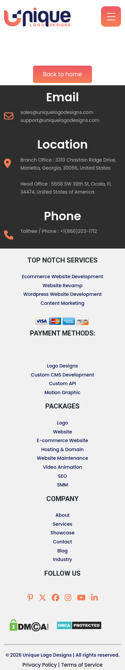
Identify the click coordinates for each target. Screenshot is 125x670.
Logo (62, 422)
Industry (62, 559)
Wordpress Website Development (62, 294)
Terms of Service (81, 664)
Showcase (62, 532)
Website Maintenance (62, 458)
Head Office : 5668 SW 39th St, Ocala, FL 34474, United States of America (65, 188)
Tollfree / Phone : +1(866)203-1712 (58, 231)
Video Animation (62, 467)
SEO (62, 476)
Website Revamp (63, 285)
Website (62, 431)
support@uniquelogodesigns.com (59, 120)
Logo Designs (62, 365)
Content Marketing (63, 303)
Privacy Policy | (41, 664)
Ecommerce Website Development (62, 276)
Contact (62, 541)
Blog (62, 550)
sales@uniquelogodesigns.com (56, 112)
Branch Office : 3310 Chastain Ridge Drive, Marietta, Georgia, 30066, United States (68, 164)
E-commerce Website (62, 440)
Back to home (62, 74)
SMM (62, 484)
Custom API (62, 383)
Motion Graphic (62, 392)
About (62, 515)
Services (62, 524)
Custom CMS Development (62, 374)
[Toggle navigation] (9, 36)
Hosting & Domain (62, 449)
